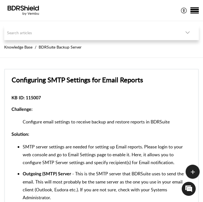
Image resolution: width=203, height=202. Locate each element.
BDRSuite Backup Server (60, 47)
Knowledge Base (18, 47)
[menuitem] (184, 10)
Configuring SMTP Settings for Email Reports (77, 79)
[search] (90, 32)
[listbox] (187, 32)
